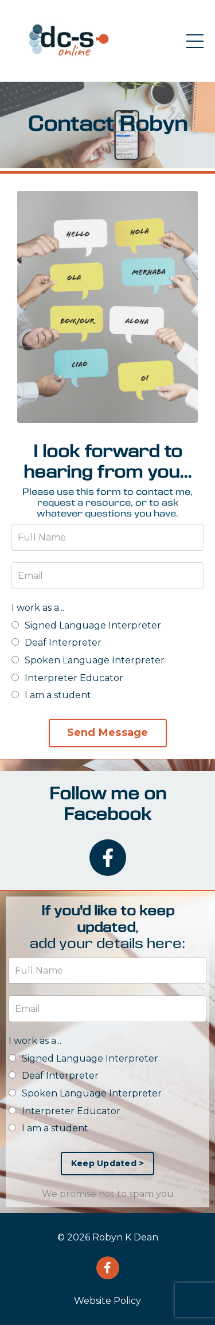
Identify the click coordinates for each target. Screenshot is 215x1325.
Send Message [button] (107, 732)
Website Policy (107, 1300)
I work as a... (37, 607)
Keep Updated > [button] (107, 1163)
